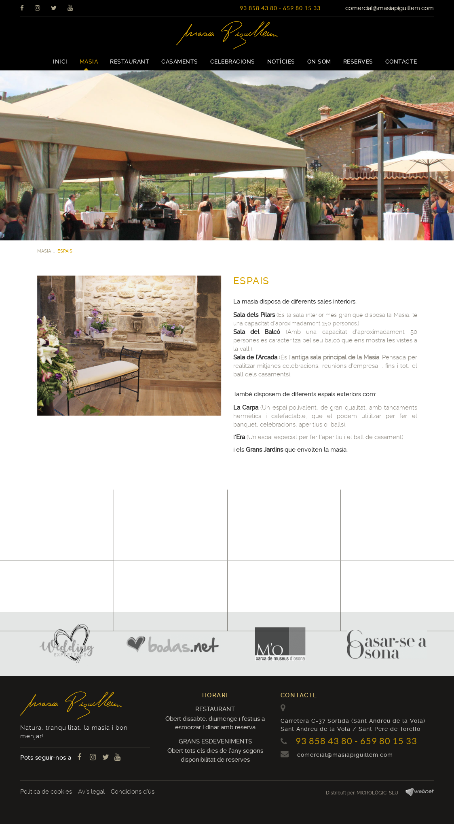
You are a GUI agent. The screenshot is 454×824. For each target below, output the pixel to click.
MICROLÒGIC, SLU (377, 793)
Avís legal (91, 791)
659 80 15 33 (302, 8)
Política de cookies (46, 791)
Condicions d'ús (132, 791)
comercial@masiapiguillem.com (389, 8)
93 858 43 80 (258, 8)
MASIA (44, 251)
